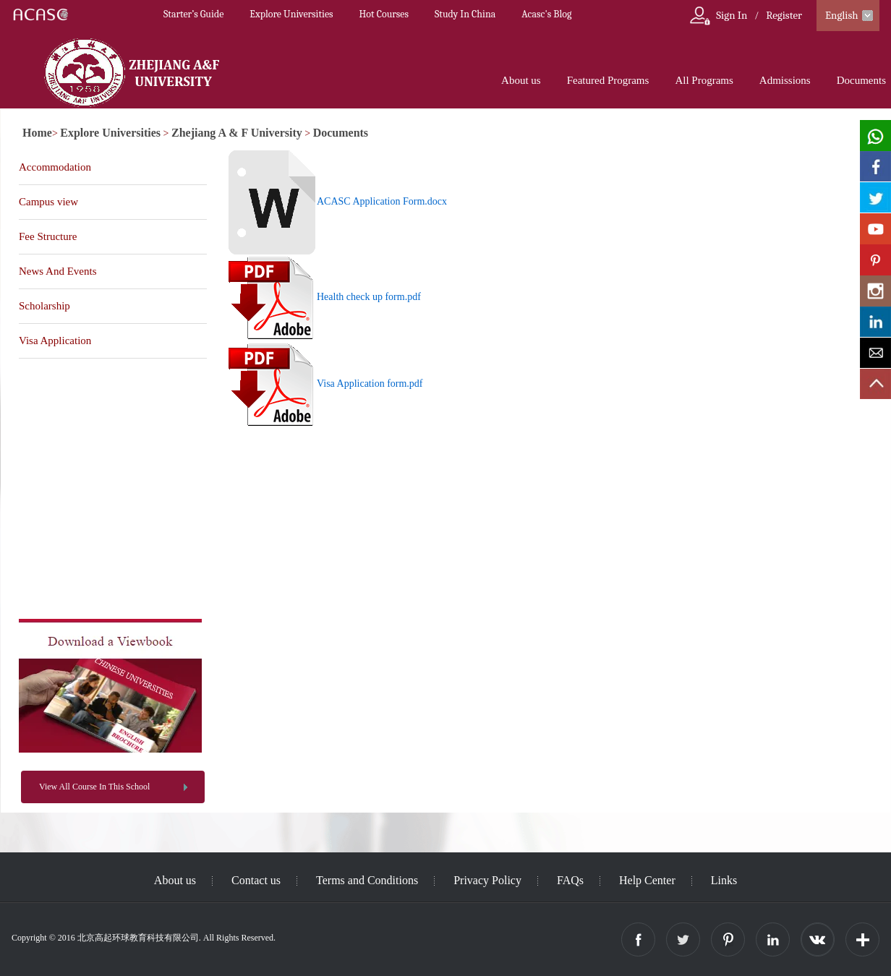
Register (784, 15)
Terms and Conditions (367, 880)
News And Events (58, 271)
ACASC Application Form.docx (382, 201)
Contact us (256, 880)
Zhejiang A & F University (236, 133)
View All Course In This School (94, 787)
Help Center (647, 880)
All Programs (704, 80)
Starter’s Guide (193, 14)
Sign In (731, 15)
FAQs (570, 880)
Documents (861, 80)
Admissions (785, 80)
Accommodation (55, 167)
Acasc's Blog (546, 14)
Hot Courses (384, 14)
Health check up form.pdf (369, 296)
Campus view (48, 201)
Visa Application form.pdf (370, 383)
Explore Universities (291, 14)
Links (724, 880)
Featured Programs (608, 80)
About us (521, 80)
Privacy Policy (487, 880)
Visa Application (55, 340)
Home (37, 133)
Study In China (465, 14)
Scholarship (44, 306)
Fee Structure (48, 236)
